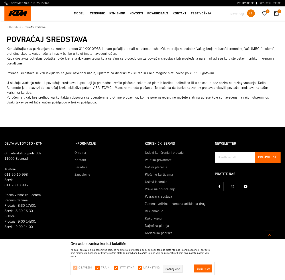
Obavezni (85, 267)
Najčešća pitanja (157, 226)
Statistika (126, 267)
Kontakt (80, 160)
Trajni (105, 267)
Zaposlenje (82, 175)
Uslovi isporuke (156, 182)
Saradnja (81, 167)
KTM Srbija (14, 27)
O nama (80, 153)
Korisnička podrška (159, 233)
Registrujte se (270, 3)
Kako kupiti (153, 218)
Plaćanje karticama (159, 175)
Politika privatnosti (158, 160)
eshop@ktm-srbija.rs (168, 49)
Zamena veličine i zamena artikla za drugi (176, 204)
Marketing (151, 267)
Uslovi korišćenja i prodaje (164, 153)
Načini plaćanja (156, 167)
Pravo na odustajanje (160, 189)
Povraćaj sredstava (158, 196)
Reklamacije (154, 211)
